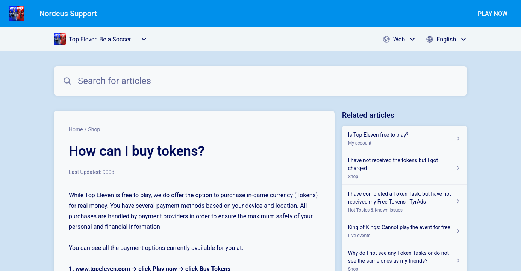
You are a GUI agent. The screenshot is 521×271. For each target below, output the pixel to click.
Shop (94, 129)
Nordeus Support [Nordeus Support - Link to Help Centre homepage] (68, 13)
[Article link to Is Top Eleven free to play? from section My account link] (404, 138)
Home (76, 129)
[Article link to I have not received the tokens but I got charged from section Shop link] (404, 168)
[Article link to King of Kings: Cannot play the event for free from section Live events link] (404, 231)
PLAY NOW (492, 13)
